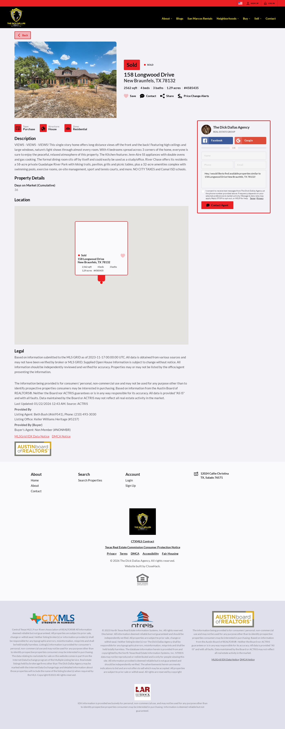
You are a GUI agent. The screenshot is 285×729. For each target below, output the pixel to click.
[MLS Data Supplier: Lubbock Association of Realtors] (142, 692)
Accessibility (151, 553)
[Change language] (240, 3)
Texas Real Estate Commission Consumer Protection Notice (142, 547)
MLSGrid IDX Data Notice (31, 436)
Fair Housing (170, 553)
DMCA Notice (61, 436)
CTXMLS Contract (142, 541)
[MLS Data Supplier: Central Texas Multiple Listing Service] (52, 619)
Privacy (260, 198)
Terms (252, 198)
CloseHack (153, 566)
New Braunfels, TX (142, 80)
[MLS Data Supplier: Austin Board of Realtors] (233, 619)
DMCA (135, 553)
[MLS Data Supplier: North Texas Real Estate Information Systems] (142, 619)
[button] (217, 205)
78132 (168, 80)
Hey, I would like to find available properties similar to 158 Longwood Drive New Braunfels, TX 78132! (233, 179)
